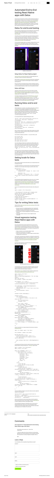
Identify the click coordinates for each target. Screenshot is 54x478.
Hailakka (22, 42)
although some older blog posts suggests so (24, 91)
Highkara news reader (18, 44)
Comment (16, 443)
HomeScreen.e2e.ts (18, 328)
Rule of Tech (8, 3)
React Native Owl (36, 400)
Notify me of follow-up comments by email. (22, 464)
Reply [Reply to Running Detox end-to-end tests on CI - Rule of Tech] (18, 436)
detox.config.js (27, 100)
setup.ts (21, 270)
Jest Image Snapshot (23, 239)
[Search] (48, 3)
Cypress (17, 31)
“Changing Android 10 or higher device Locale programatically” (24, 181)
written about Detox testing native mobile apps (28, 205)
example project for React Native (25, 79)
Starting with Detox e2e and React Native (21, 76)
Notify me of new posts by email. (21, 466)
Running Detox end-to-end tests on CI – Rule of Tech (25, 429)
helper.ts (31, 345)
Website (16, 460)
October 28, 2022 (19, 430)
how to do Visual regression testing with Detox (32, 238)
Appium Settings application (26, 182)
